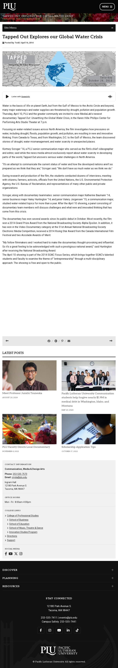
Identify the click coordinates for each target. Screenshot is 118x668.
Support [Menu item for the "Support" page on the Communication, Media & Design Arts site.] (11, 540)
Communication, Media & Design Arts (17, 19)
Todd (17, 43)
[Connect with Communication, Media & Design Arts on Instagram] (20, 554)
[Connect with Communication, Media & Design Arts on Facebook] (6, 554)
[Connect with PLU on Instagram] (49, 630)
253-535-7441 (68, 621)
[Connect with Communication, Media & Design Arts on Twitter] (16, 554)
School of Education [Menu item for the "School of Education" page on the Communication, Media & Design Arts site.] (19, 524)
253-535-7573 (20, 474)
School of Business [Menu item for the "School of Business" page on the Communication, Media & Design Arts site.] (18, 519)
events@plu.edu (68, 617)
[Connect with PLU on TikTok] (77, 630)
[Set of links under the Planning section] (112, 578)
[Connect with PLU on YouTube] (59, 630)
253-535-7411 (49, 617)
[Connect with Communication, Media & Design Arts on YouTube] (11, 554)
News (37, 19)
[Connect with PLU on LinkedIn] (68, 630)
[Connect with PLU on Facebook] (40, 630)
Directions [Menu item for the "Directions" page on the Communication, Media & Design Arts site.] (12, 536)
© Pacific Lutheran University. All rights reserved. (59, 662)
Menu (107, 6)
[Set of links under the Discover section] (112, 570)
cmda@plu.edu (19, 477)
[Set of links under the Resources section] (112, 586)
